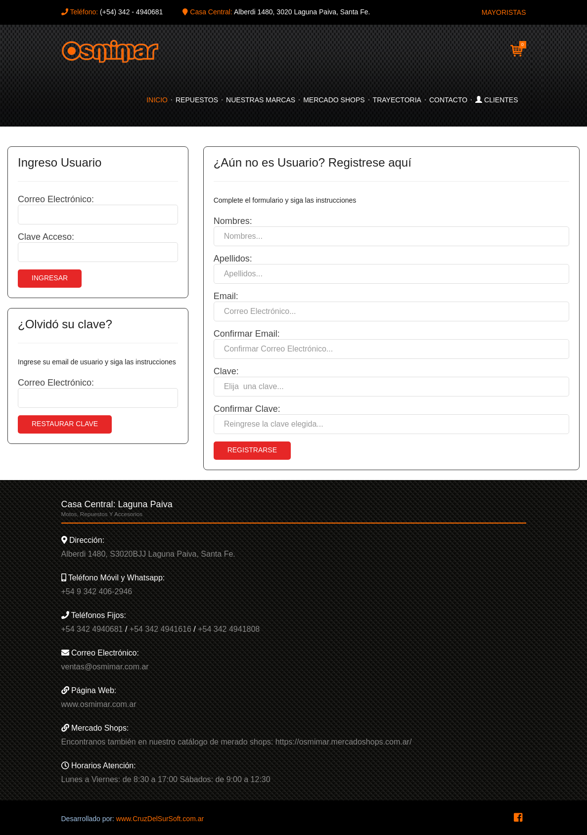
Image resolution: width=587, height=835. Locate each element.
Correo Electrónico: (56, 199)
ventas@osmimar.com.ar (105, 666)
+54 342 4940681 (92, 629)
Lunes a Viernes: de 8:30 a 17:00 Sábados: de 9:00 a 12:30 (166, 779)
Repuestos (197, 100)
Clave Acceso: (46, 237)
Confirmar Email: (247, 334)
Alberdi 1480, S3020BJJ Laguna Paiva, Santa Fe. (148, 554)
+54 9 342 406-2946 (97, 591)
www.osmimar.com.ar (98, 704)
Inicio (157, 100)
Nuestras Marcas (260, 100)
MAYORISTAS (504, 12)
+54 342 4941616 (160, 629)
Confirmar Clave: (247, 409)
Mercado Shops (333, 100)
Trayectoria (397, 100)
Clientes (496, 100)
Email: (226, 296)
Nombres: (233, 221)
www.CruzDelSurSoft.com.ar (160, 819)
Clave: (226, 371)
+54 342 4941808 (229, 629)
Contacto (448, 100)
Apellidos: (233, 259)
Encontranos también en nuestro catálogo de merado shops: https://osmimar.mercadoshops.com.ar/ (236, 742)
